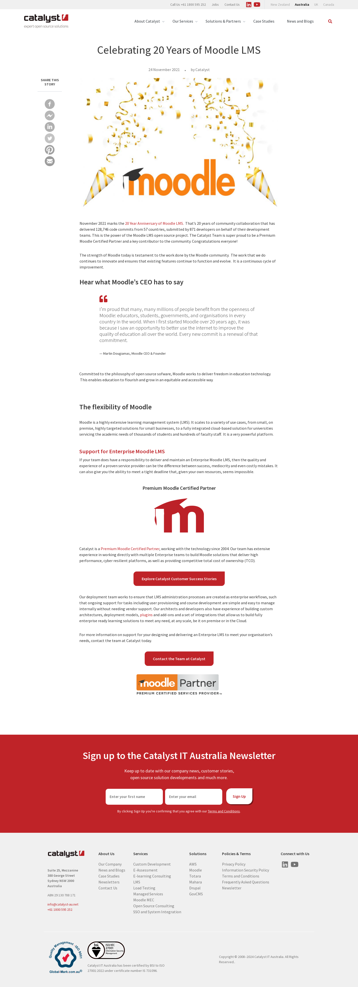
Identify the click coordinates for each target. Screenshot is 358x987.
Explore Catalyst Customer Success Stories (179, 578)
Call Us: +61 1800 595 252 (188, 4)
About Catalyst (147, 21)
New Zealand (280, 4)
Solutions (197, 853)
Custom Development (152, 864)
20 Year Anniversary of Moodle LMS (153, 223)
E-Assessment (145, 870)
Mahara (195, 881)
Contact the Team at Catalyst (179, 658)
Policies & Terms (236, 853)
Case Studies (263, 21)
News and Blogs (300, 21)
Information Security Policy (245, 870)
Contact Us (231, 4)
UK (316, 4)
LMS (136, 881)
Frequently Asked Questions (245, 881)
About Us (106, 853)
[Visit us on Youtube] (257, 3)
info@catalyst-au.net (62, 904)
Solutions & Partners (223, 21)
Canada (328, 4)
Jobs (215, 4)
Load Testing (144, 887)
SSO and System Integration (157, 911)
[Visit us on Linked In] (248, 3)
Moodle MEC (143, 899)
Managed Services (148, 893)
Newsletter (231, 887)
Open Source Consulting (153, 905)
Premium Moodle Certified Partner (130, 548)
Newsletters (109, 881)
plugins (146, 614)
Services (140, 853)
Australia (302, 4)
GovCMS (196, 893)
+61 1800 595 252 (59, 909)
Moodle (195, 870)
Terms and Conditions (224, 811)
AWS (193, 864)
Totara (195, 875)
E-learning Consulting (152, 875)
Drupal (195, 887)
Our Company (110, 864)
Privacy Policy (233, 864)
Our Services (183, 21)
